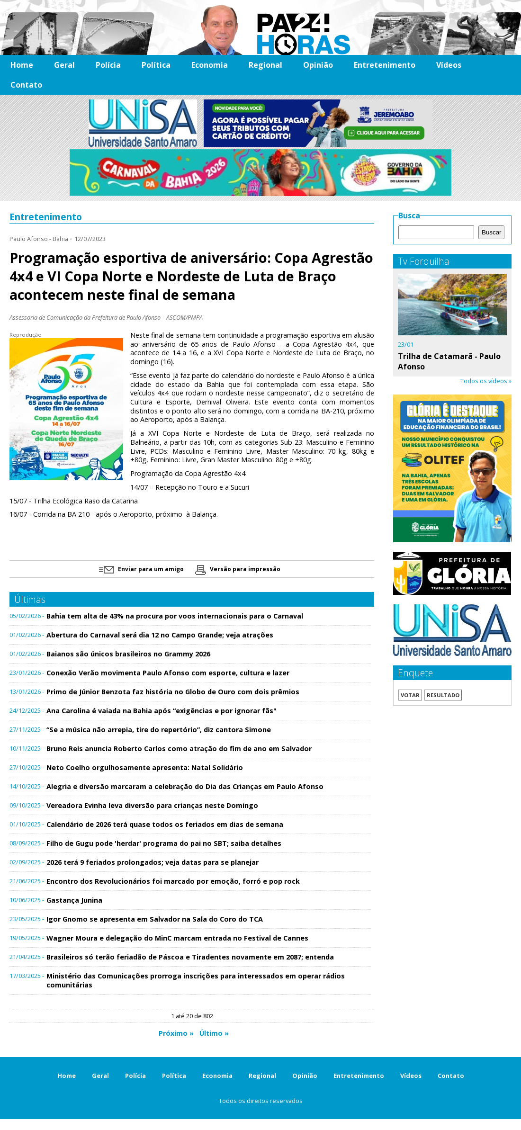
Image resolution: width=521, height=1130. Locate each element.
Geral (64, 65)
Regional (265, 65)
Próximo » (176, 1033)
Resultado (443, 695)
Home (21, 65)
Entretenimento (384, 65)
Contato (26, 85)
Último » (214, 1033)
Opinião (318, 65)
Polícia (108, 65)
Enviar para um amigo (141, 569)
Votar (410, 695)
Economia (209, 65)
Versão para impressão (237, 569)
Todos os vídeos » (486, 381)
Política (156, 65)
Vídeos (448, 65)
